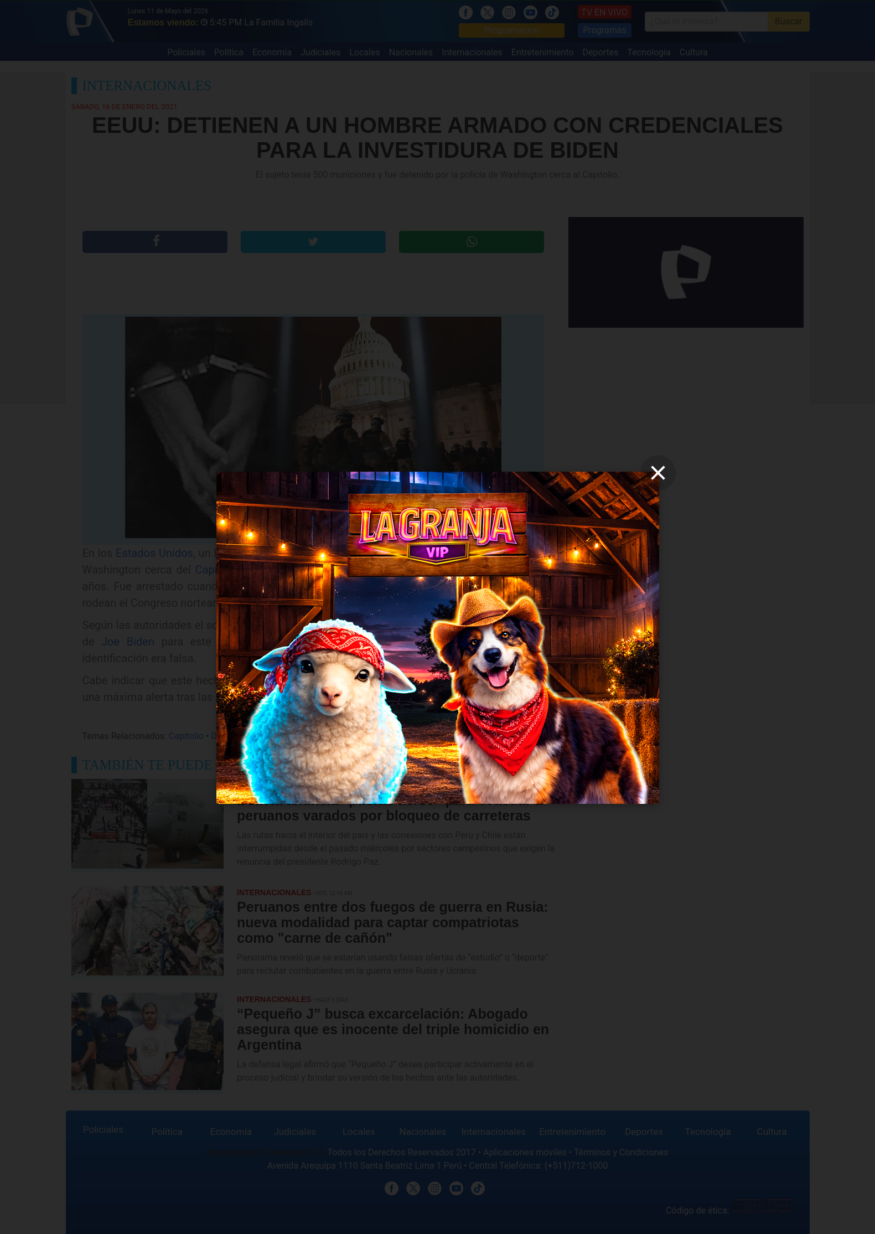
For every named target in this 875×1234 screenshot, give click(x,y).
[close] (658, 472)
